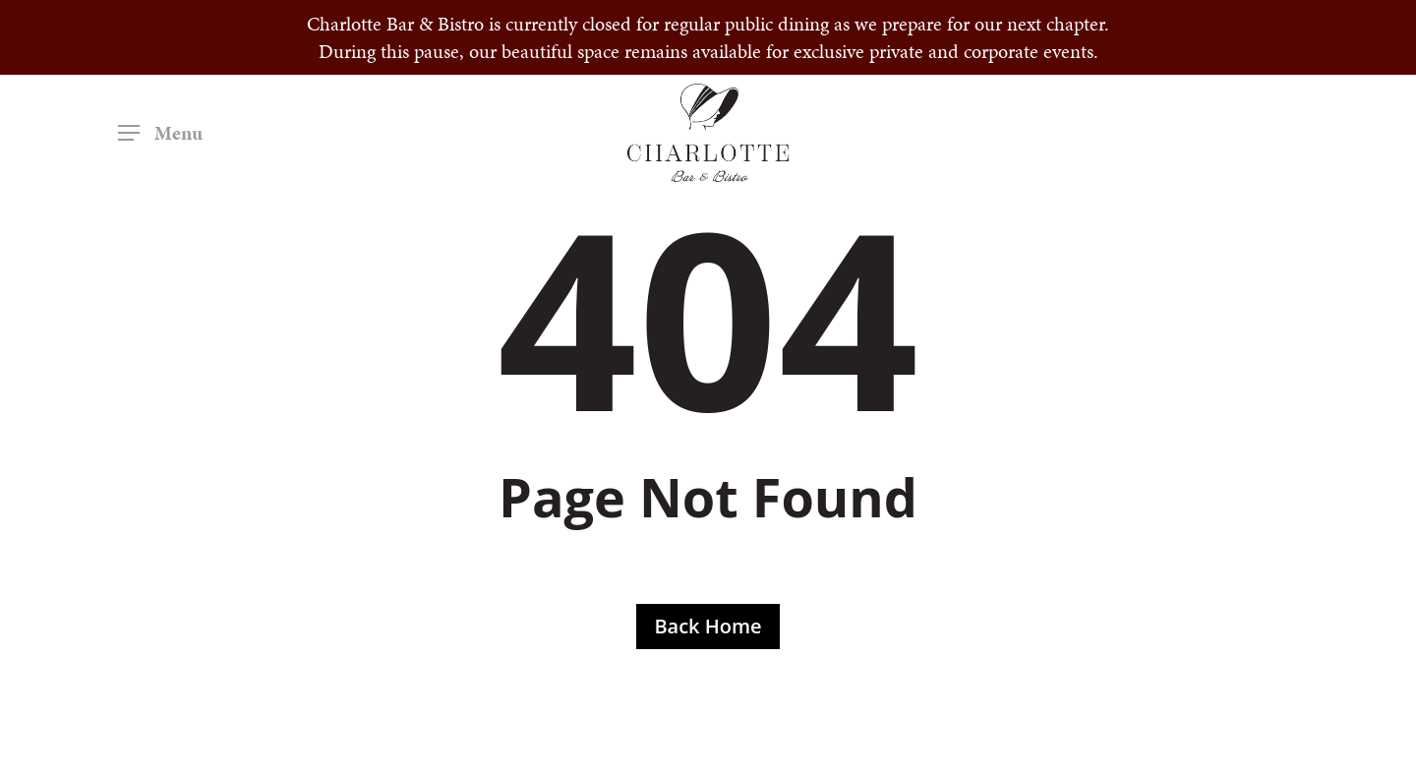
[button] (160, 133)
